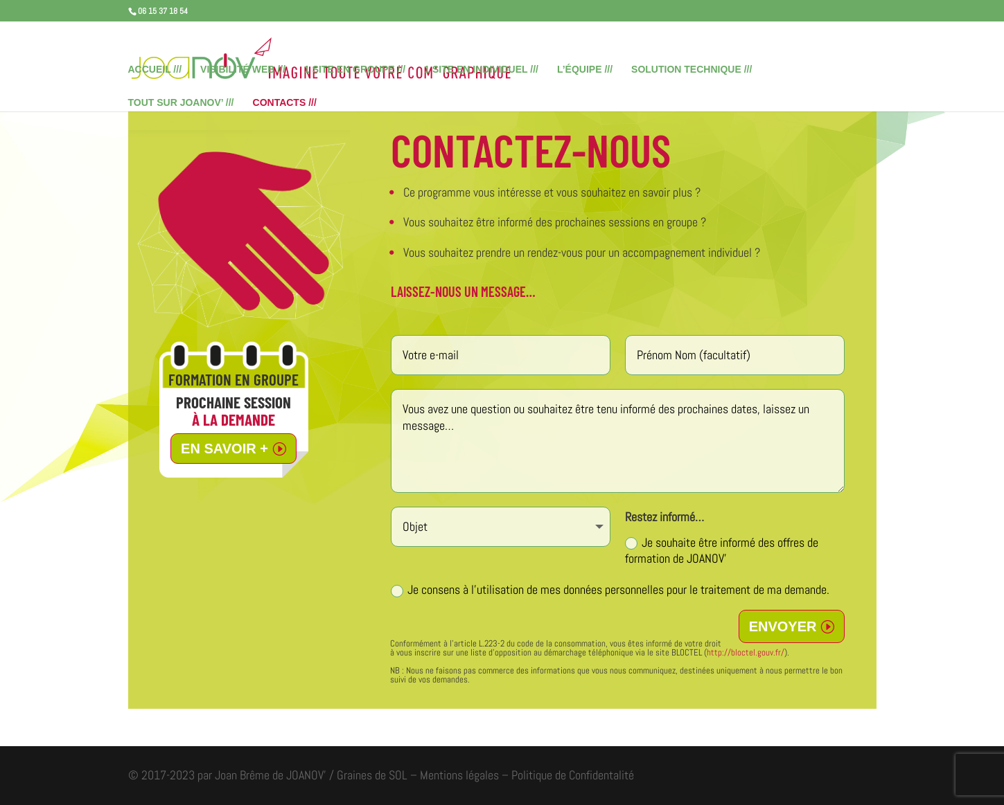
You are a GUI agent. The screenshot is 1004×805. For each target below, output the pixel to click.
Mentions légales (459, 775)
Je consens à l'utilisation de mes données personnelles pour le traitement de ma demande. (610, 589)
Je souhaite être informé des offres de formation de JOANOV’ (721, 550)
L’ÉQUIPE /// (585, 69)
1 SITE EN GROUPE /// (354, 69)
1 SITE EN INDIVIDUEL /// (481, 69)
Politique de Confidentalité (572, 775)
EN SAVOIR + (224, 448)
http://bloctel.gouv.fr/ (745, 652)
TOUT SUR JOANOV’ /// (181, 103)
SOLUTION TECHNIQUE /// (691, 69)
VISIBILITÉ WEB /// (242, 69)
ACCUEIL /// (155, 69)
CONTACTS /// (285, 103)
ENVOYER (783, 626)
